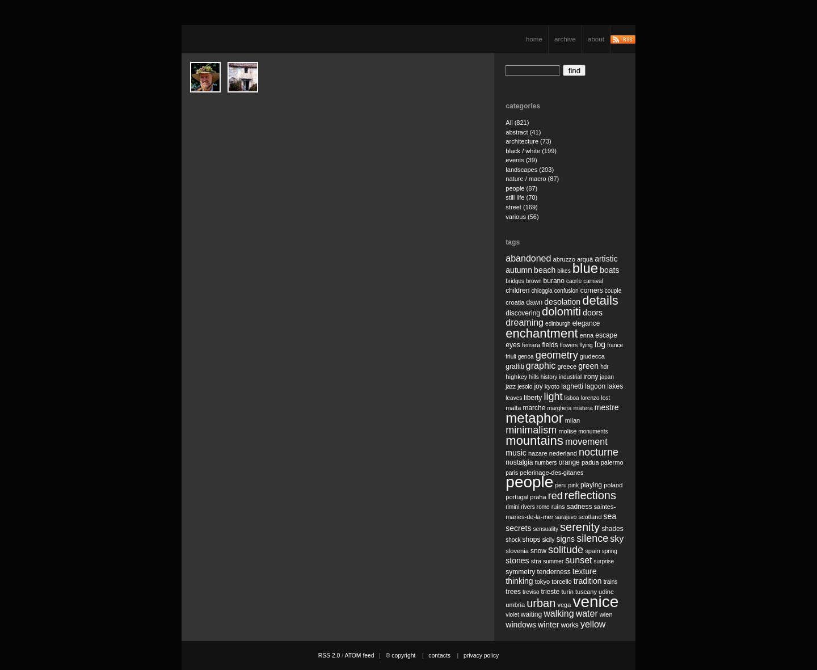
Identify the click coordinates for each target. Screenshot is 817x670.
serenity (580, 527)
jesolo (524, 387)
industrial (570, 377)
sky (617, 538)
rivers (527, 507)
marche (534, 408)
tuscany (586, 591)
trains (610, 582)
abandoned (528, 258)
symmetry (520, 572)
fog (600, 344)
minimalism (531, 430)
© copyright (401, 655)
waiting (531, 614)
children (517, 290)
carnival (593, 281)
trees (513, 592)
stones (517, 560)
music (516, 452)
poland (613, 485)
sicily (548, 540)
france (615, 345)
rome (543, 507)
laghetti (572, 386)
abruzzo (564, 259)
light (553, 396)
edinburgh (557, 324)
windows (521, 624)
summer (553, 561)
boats (609, 270)
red (555, 496)
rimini (512, 507)
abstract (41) (523, 132)
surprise (604, 561)
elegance (586, 323)
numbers (545, 463)
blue (585, 268)
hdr (604, 367)
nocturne (598, 452)
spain (592, 550)
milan (572, 420)
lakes (615, 386)
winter (548, 624)
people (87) (521, 188)
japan (607, 377)
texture (584, 571)
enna (587, 335)
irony (590, 377)
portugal (517, 497)
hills (533, 377)
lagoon (595, 386)
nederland (563, 453)
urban (541, 603)
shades (612, 529)
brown (533, 281)
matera (582, 407)
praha (538, 497)
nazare (538, 453)
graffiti (515, 366)
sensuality (545, 529)
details (600, 300)
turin (567, 591)
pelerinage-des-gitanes (551, 472)
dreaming (525, 322)
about (596, 39)
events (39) (521, 160)
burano (554, 281)
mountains (534, 440)
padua (590, 462)
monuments (593, 431)
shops (532, 539)
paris (512, 473)
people (529, 482)
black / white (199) (531, 151)
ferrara (531, 345)
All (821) (517, 122)
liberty (533, 398)
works (570, 625)
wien (606, 614)
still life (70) (521, 197)
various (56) (522, 216)
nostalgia (519, 462)
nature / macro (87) (532, 178)
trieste (550, 592)
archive (565, 39)
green (588, 365)
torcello (561, 581)
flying (585, 345)
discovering (523, 313)
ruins (558, 506)
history (549, 377)
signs (565, 538)
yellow (592, 624)
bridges (515, 281)
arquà (585, 259)
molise (567, 431)
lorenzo (590, 398)
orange (568, 462)
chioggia (541, 291)
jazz (511, 387)
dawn (535, 302)
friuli (511, 356)
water (587, 613)
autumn (519, 270)
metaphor (534, 417)
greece (566, 366)
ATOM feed (359, 655)
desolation (562, 301)
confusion (566, 291)
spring (609, 551)
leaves (514, 398)
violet (512, 615)
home (534, 39)
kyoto (552, 386)
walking (559, 613)
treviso (531, 592)
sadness (579, 507)
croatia (515, 302)
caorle (574, 281)
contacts (439, 655)
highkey (516, 376)
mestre (607, 407)
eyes (513, 345)
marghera (560, 408)
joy (538, 386)
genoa (526, 356)
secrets (518, 528)
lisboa (572, 398)
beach (544, 270)
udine (606, 591)
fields (550, 345)
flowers (568, 345)
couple (613, 291)
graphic (540, 365)
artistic (606, 258)
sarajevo (565, 517)
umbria (515, 604)
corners (591, 290)
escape (606, 335)
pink (573, 485)
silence (592, 538)
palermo (612, 462)
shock (513, 540)
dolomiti (561, 311)
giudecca (592, 356)
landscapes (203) (530, 169)
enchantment (542, 333)
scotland (589, 516)
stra (536, 561)
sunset (578, 560)
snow (538, 551)
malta (513, 407)
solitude (565, 549)
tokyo (542, 581)
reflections (590, 495)
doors (593, 312)
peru (560, 485)
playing (591, 485)
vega (564, 604)
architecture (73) (528, 141)
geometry (557, 355)
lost (605, 398)
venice (595, 601)
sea (610, 516)
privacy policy (481, 655)
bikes (563, 271)
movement (586, 441)
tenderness (553, 572)
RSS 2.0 (329, 655)
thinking (519, 580)
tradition (588, 580)
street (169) (522, 207)
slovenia (517, 550)
